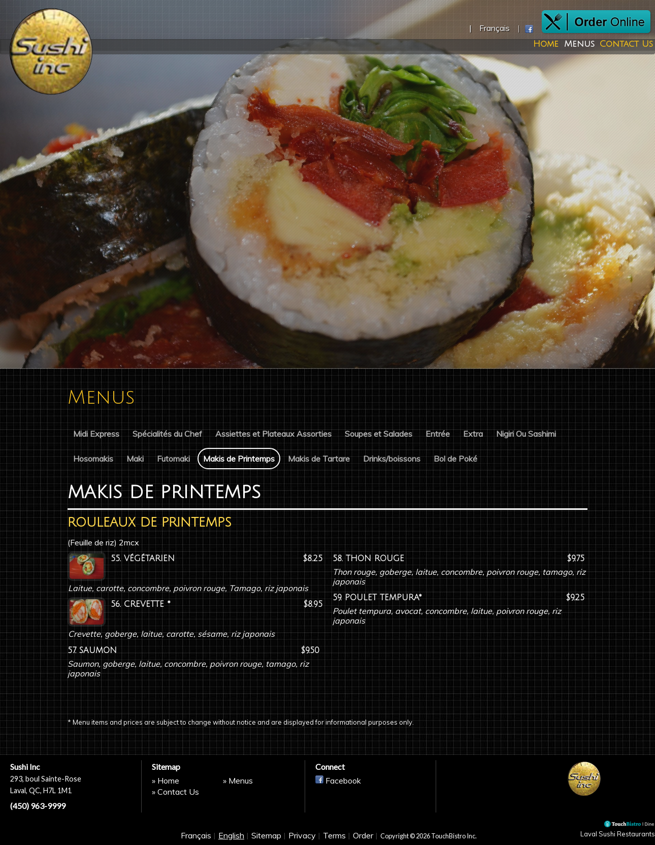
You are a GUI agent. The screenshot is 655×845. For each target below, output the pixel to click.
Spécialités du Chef (167, 434)
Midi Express (96, 434)
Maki (135, 458)
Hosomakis (93, 458)
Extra (473, 434)
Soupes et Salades (378, 434)
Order (363, 836)
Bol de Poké (455, 458)
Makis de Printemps (239, 458)
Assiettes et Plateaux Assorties (273, 434)
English (231, 836)
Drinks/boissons (391, 458)
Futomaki (173, 458)
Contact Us (623, 44)
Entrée (437, 434)
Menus (576, 44)
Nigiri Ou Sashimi (526, 434)
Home (543, 44)
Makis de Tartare (319, 458)
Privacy (302, 836)
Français (196, 836)
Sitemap (266, 836)
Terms (334, 836)
